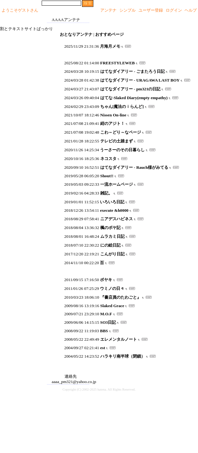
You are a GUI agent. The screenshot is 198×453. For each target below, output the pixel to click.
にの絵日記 (110, 245)
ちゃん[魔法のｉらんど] (122, 106)
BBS (104, 330)
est (102, 347)
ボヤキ (106, 279)
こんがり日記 (112, 254)
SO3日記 (108, 322)
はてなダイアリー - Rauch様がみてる (134, 167)
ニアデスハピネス (116, 218)
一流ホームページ (116, 184)
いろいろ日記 (112, 202)
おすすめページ (109, 34)
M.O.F (106, 314)
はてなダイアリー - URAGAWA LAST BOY (140, 80)
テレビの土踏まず (116, 141)
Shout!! (106, 175)
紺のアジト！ (112, 123)
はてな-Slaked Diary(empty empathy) (134, 97)
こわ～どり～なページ (120, 132)
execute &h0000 (114, 210)
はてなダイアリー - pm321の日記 (130, 89)
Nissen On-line (113, 115)
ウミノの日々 (112, 288)
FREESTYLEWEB (117, 63)
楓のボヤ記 (110, 227)
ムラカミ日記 (112, 236)
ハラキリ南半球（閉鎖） (122, 356)
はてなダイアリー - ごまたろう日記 (132, 71)
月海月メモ (110, 46)
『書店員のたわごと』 (120, 297)
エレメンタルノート (118, 339)
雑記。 (106, 193)
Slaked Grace (112, 305)
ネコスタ (108, 158)
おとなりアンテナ (76, 34)
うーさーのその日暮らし (122, 149)
